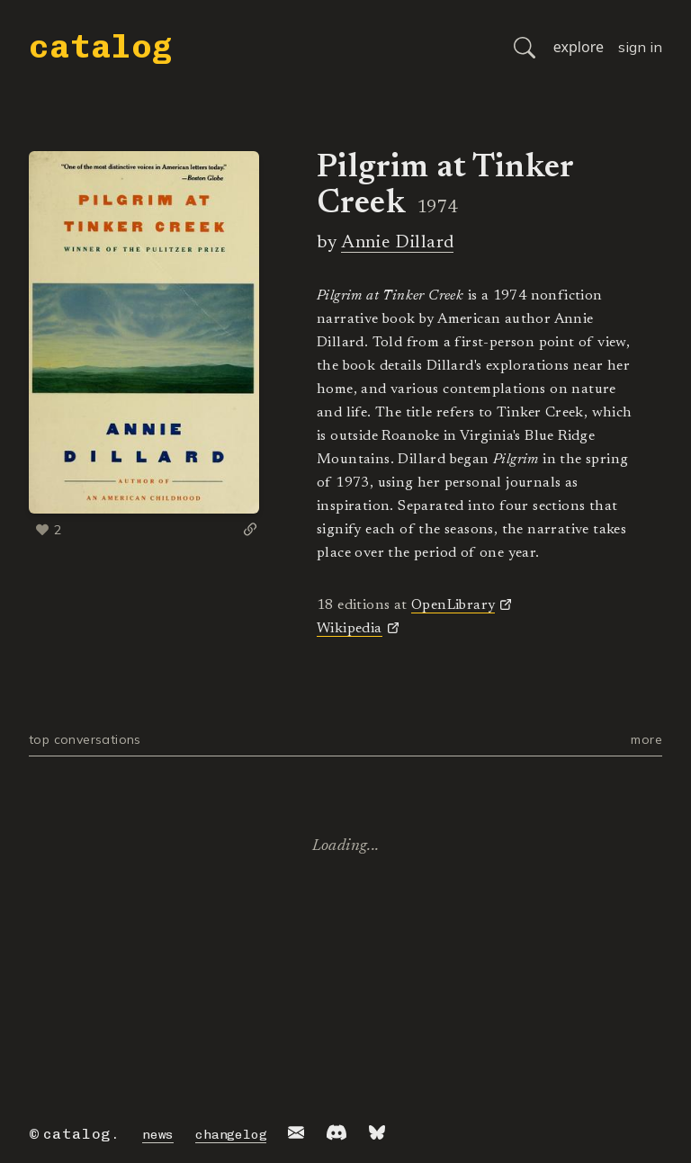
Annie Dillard (397, 243)
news (158, 1134)
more (646, 739)
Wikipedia (349, 629)
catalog (101, 46)
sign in (640, 47)
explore (578, 47)
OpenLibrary (453, 605)
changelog (230, 1134)
